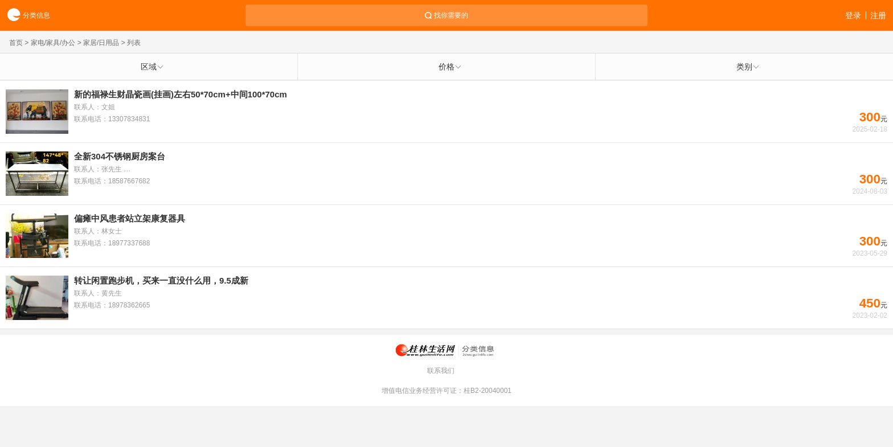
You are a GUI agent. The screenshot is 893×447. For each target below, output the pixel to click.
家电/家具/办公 (53, 43)
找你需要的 (451, 15)
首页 (16, 43)
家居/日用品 (101, 43)
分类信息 (25, 16)
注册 (878, 15)
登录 (853, 15)
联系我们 (440, 371)
